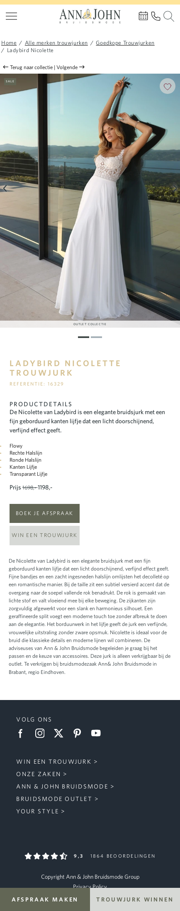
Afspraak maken (45, 899)
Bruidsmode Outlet (54, 798)
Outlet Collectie (90, 324)
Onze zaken (38, 773)
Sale (10, 81)
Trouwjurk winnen (134, 899)
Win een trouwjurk (44, 535)
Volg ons (34, 719)
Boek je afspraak (44, 513)
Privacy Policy (90, 886)
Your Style (37, 811)
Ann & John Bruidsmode (62, 786)
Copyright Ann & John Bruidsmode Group (90, 876)
